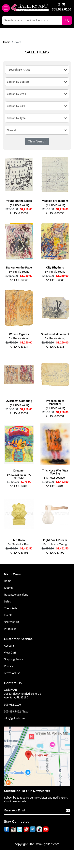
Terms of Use (12, 673)
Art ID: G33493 (19, 486)
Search (8, 587)
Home (6, 42)
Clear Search (37, 141)
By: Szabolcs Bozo (19, 544)
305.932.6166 (12, 704)
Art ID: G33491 (19, 552)
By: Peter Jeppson (55, 477)
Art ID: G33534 (19, 346)
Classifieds (10, 608)
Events (8, 615)
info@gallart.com (14, 718)
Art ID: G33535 (55, 280)
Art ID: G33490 (55, 552)
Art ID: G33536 (19, 280)
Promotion (10, 628)
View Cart (10, 652)
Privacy (8, 666)
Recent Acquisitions (16, 594)
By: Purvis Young (18, 205)
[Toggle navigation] (6, 8)
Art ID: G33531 (55, 416)
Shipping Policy (13, 659)
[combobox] (37, 69)
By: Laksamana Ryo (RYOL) (19, 476)
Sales (7, 601)
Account (9, 645)
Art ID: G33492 (55, 486)
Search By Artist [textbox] (19, 69)
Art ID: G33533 (55, 346)
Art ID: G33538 (55, 213)
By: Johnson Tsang (55, 544)
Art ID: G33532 (19, 413)
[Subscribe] (68, 811)
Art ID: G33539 (19, 213)
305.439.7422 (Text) (16, 711)
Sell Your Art (11, 622)
